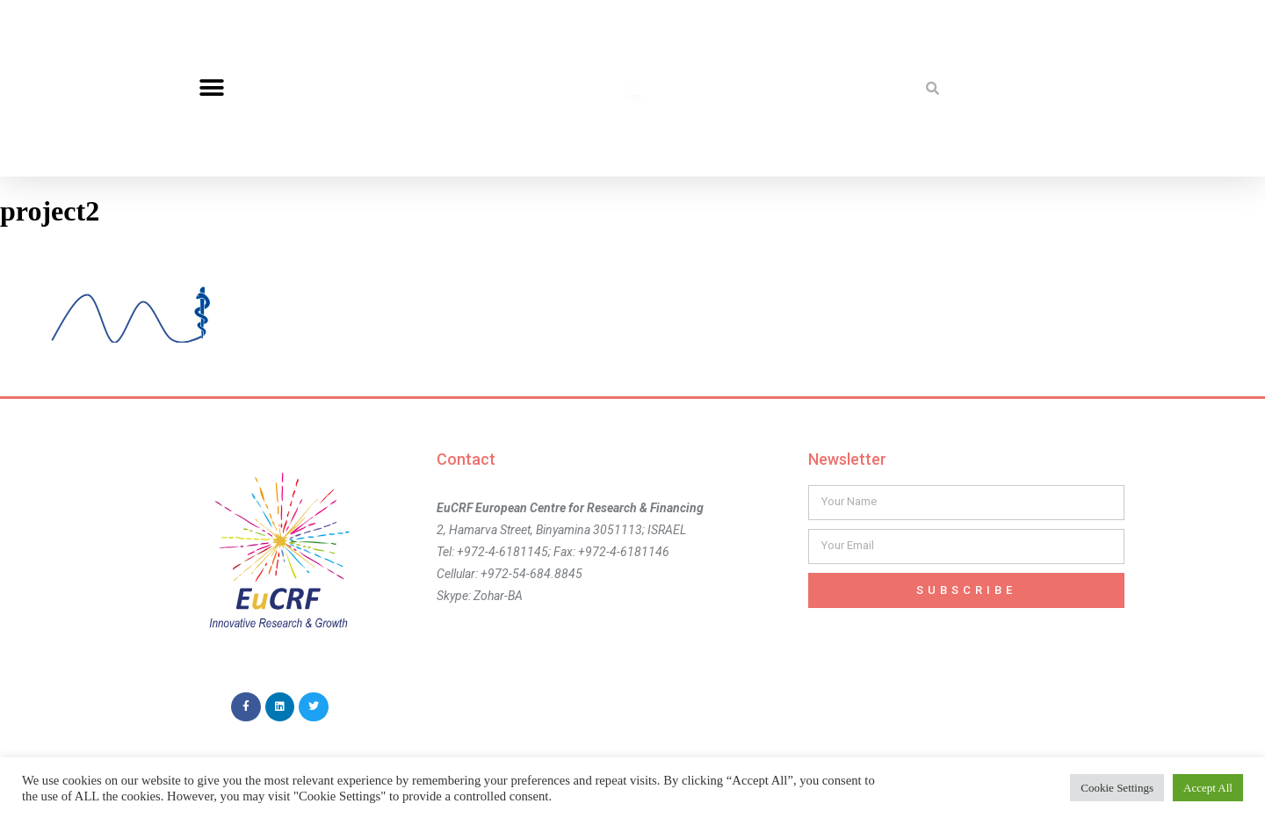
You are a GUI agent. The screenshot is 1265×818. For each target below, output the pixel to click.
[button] (211, 88)
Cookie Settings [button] (1117, 787)
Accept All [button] (1207, 787)
